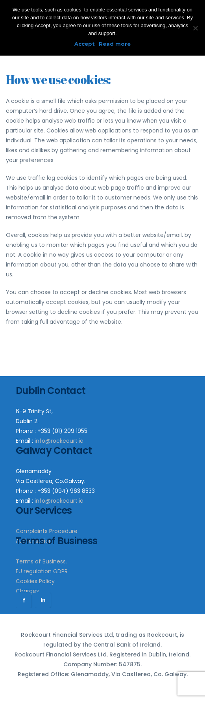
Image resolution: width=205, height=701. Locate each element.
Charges (27, 591)
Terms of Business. (41, 561)
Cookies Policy (35, 581)
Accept (84, 44)
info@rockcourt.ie (59, 441)
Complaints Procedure (47, 531)
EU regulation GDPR (42, 571)
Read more (115, 44)
